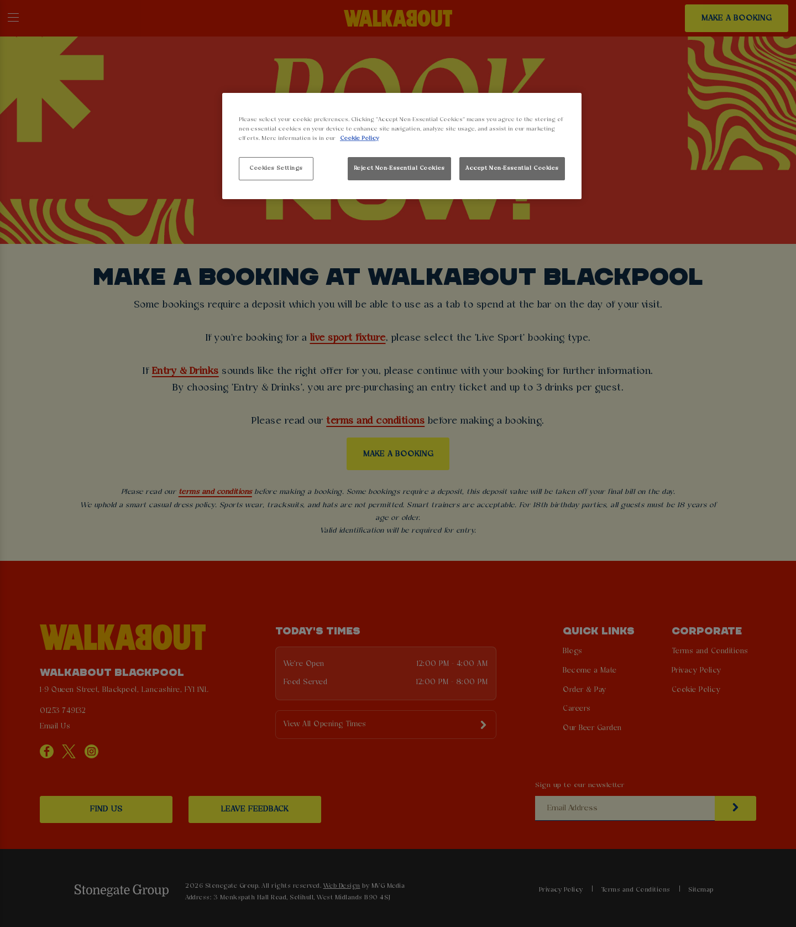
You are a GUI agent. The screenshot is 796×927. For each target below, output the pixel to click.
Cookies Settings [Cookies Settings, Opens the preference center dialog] (276, 168)
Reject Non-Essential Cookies (399, 168)
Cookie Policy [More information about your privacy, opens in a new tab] (359, 138)
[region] (402, 146)
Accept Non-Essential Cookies (512, 168)
